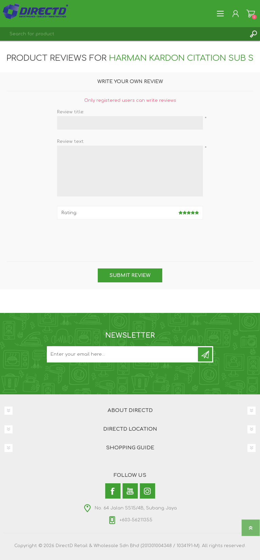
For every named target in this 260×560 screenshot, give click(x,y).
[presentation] (130, 238)
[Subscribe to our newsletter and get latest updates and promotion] (123, 354)
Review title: (70, 112)
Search (253, 34)
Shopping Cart (250, 13)
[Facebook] (112, 491)
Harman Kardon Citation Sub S (181, 58)
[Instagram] (147, 491)
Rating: (69, 212)
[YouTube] (130, 491)
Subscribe (205, 354)
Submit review (130, 275)
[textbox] (123, 34)
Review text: (70, 141)
